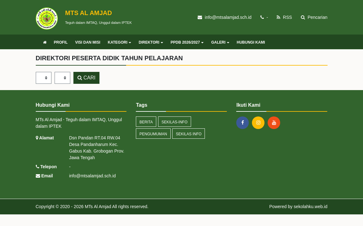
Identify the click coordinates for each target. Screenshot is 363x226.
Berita (145, 122)
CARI (86, 77)
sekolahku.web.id (310, 206)
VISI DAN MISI (87, 42)
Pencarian (314, 17)
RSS (284, 17)
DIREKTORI (151, 42)
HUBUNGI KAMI (251, 42)
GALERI (220, 42)
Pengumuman (153, 134)
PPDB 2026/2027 (187, 42)
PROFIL (61, 42)
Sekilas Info (188, 134)
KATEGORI (119, 42)
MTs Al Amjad (97, 206)
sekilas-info (175, 122)
